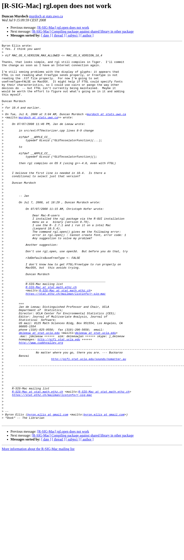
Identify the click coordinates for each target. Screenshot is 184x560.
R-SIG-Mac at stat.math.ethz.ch (51, 336)
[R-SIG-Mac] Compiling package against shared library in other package (83, 31)
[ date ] (46, 35)
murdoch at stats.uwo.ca (46, 16)
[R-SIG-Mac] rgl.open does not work (63, 27)
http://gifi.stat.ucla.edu (59, 399)
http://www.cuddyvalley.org (41, 403)
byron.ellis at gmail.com (47, 489)
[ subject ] (73, 35)
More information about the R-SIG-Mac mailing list (38, 524)
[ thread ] (58, 35)
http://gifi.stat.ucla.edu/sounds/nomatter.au (88, 422)
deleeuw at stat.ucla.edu (39, 391)
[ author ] (87, 35)
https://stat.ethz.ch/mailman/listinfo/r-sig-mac (66, 344)
